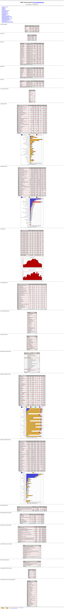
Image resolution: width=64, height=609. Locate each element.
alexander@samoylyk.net (14, 608)
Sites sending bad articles (5, 13)
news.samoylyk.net (38, 2)
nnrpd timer (3, 9)
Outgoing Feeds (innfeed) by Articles (7, 16)
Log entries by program (5, 6)
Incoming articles (4, 12)
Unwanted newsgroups (5, 14)
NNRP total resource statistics (6, 19)
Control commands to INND (5, 10)
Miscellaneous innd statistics (5, 15)
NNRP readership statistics (5, 17)
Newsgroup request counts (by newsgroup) (7, 22)
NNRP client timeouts (5, 20)
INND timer (3, 8)
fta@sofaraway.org (21, 607)
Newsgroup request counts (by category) (7, 21)
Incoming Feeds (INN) (5, 11)
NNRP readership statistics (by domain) (7, 18)
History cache (4, 7)
